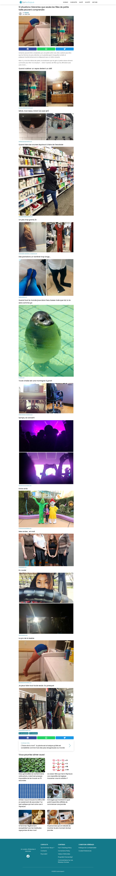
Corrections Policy (64, 851)
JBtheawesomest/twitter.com (25, 682)
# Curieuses (33, 733)
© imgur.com (21, 377)
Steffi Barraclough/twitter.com (25, 141)
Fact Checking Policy (65, 848)
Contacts (44, 851)
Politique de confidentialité (87, 848)
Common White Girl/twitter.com (26, 107)
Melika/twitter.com (23, 297)
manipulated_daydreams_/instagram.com (28, 253)
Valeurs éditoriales (64, 854)
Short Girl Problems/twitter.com (26, 216)
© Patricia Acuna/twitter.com (25, 528)
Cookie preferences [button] (85, 851)
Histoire (94, 2)
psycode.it (44, 854)
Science (65, 2)
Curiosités (73, 2)
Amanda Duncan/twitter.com (25, 485)
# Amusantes (23, 733)
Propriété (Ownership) (65, 857)
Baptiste (27, 12)
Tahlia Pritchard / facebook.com (26, 414)
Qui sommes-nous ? (47, 848)
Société (87, 2)
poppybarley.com (22, 567)
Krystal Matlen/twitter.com (24, 730)
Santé (81, 2)
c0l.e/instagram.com (23, 635)
